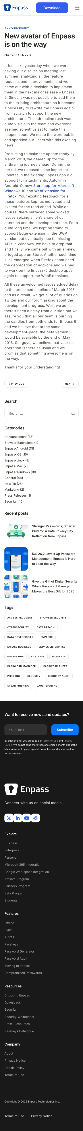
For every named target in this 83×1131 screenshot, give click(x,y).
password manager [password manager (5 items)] (21, 666)
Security (10, 501)
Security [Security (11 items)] (34, 675)
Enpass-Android (16, 448)
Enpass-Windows (17, 472)
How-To (10, 484)
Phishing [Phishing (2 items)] (13, 675)
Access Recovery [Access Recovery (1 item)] (19, 617)
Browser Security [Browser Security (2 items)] (53, 617)
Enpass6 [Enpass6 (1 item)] (47, 637)
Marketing (11, 489)
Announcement (16, 28)
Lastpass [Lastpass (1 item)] (37, 656)
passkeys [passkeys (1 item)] (59, 656)
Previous (17, 383)
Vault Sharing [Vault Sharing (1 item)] (47, 685)
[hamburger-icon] (77, 7)
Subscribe (65, 730)
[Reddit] (35, 818)
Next (68, 383)
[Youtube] (26, 818)
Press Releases (15, 495)
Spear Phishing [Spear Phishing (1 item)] (18, 685)
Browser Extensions (18, 443)
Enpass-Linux (14, 460)
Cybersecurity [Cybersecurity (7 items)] (18, 627)
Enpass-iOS (13, 454)
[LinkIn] (17, 818)
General (10, 478)
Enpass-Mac (13, 466)
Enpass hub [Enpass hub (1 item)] (15, 656)
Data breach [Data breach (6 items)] (45, 627)
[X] (8, 818)
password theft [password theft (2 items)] (55, 666)
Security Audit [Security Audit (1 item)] (59, 675)
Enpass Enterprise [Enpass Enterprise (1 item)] (52, 646)
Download (52, 8)
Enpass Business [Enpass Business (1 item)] (19, 646)
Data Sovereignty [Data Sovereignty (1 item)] (20, 637)
